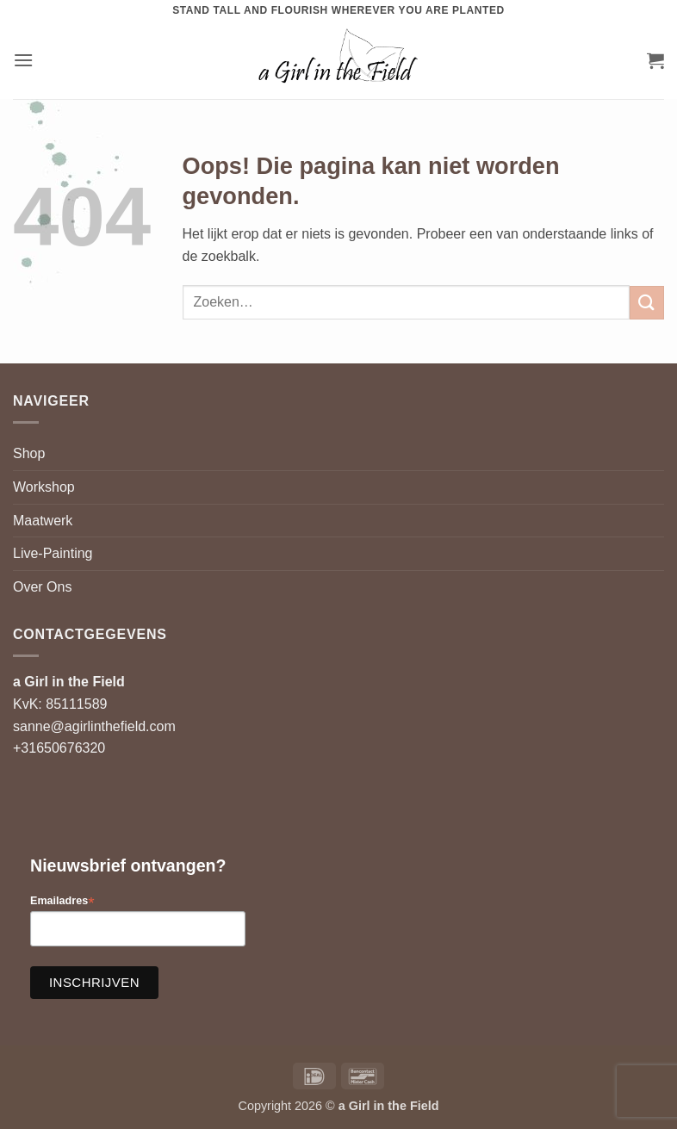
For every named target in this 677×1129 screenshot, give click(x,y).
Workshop (44, 487)
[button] (23, 60)
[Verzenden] (647, 302)
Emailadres (62, 901)
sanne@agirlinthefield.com (94, 726)
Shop (29, 453)
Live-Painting (53, 553)
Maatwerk (42, 520)
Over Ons (42, 587)
